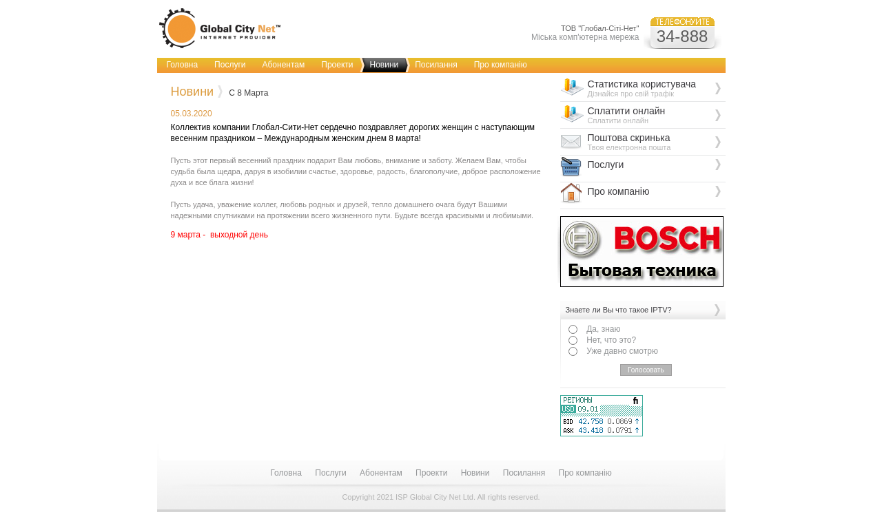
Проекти (337, 65)
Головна (182, 65)
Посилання (436, 65)
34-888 (682, 36)
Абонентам (283, 65)
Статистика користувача (657, 88)
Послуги (229, 65)
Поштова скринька (657, 141)
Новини (383, 65)
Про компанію (500, 65)
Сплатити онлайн (657, 115)
